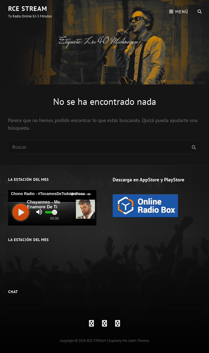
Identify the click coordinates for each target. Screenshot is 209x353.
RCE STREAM (27, 8)
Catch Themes (138, 340)
